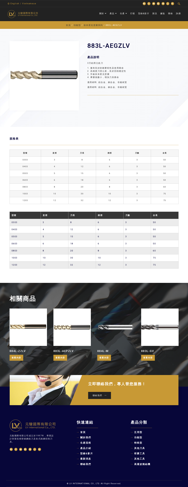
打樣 (132, 13)
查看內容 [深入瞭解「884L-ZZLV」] (16, 357)
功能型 (77, 25)
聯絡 (170, 13)
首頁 (68, 25)
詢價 (178, 13)
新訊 (154, 13)
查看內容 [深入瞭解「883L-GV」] (148, 357)
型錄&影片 (143, 13)
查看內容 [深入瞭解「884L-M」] (104, 357)
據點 (162, 13)
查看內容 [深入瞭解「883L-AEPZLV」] (60, 357)
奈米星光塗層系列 (93, 25)
